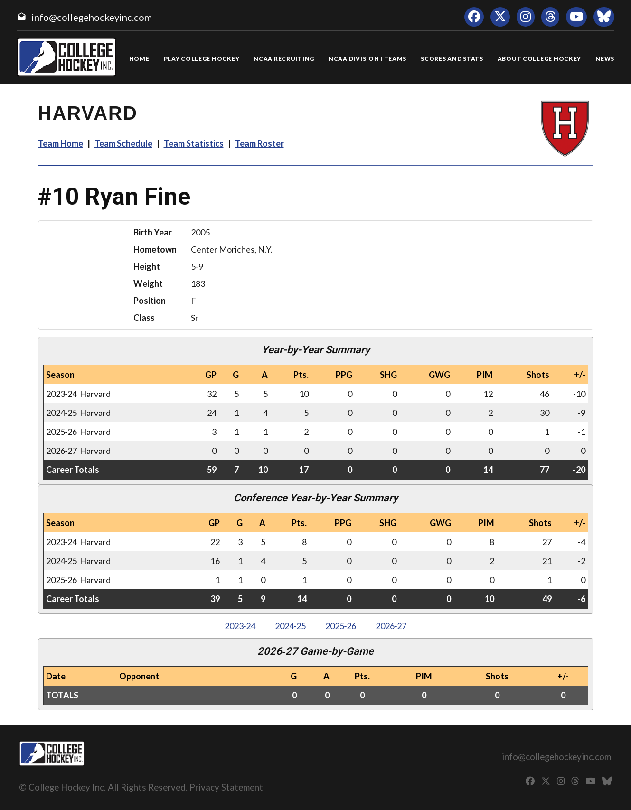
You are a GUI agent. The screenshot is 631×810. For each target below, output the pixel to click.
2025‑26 (341, 626)
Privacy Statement (226, 787)
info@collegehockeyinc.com (91, 17)
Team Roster (259, 143)
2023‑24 (240, 626)
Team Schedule (123, 143)
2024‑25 (290, 626)
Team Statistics (194, 143)
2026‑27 (391, 626)
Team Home (60, 143)
